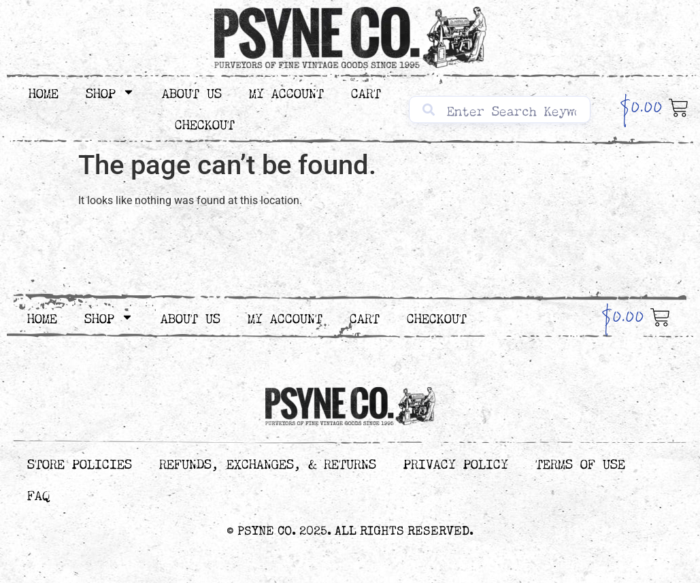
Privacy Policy (455, 462)
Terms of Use (580, 462)
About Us (192, 91)
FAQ (38, 493)
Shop (110, 92)
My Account (286, 91)
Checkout (205, 123)
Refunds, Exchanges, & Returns (267, 462)
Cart (366, 91)
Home (44, 91)
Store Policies (79, 462)
